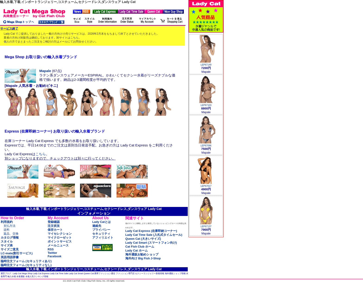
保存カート (55, 229)
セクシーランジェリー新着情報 (149, 273)
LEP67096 (206, 145)
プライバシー (101, 229)
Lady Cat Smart (76, 273)
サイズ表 (7, 245)
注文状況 (54, 225)
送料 (6, 229)
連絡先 (96, 225)
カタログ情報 (10, 237)
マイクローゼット (60, 237)
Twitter (52, 253)
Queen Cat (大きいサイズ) (143, 238)
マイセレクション (60, 233)
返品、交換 (10, 233)
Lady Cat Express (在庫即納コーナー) (151, 231)
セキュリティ (101, 233)
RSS (51, 249)
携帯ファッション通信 (104, 273)
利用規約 (7, 222)
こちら (74, 37)
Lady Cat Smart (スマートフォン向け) (151, 242)
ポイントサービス (60, 241)
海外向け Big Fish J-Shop (143, 258)
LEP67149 (206, 65)
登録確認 (54, 222)
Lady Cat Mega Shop (23, 273)
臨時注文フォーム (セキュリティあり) (26, 261)
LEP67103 (206, 105)
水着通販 (20, 276)
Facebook (55, 256)
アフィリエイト (102, 237)
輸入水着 (12, 276)
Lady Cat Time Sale (59, 273)
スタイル (7, 241)
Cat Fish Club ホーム (139, 246)
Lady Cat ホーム (136, 250)
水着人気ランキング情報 (36, 276)
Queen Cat (89, 273)
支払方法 (9, 225)
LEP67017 (206, 186)
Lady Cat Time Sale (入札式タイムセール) (153, 235)
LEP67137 (206, 226)
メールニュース (58, 245)
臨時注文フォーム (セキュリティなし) (26, 265)
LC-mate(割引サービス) (17, 253)
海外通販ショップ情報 (175, 273)
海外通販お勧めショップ (141, 254)
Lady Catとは (101, 222)
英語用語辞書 (10, 257)
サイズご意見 (10, 249)
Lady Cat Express (41, 273)
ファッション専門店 (125, 273)
